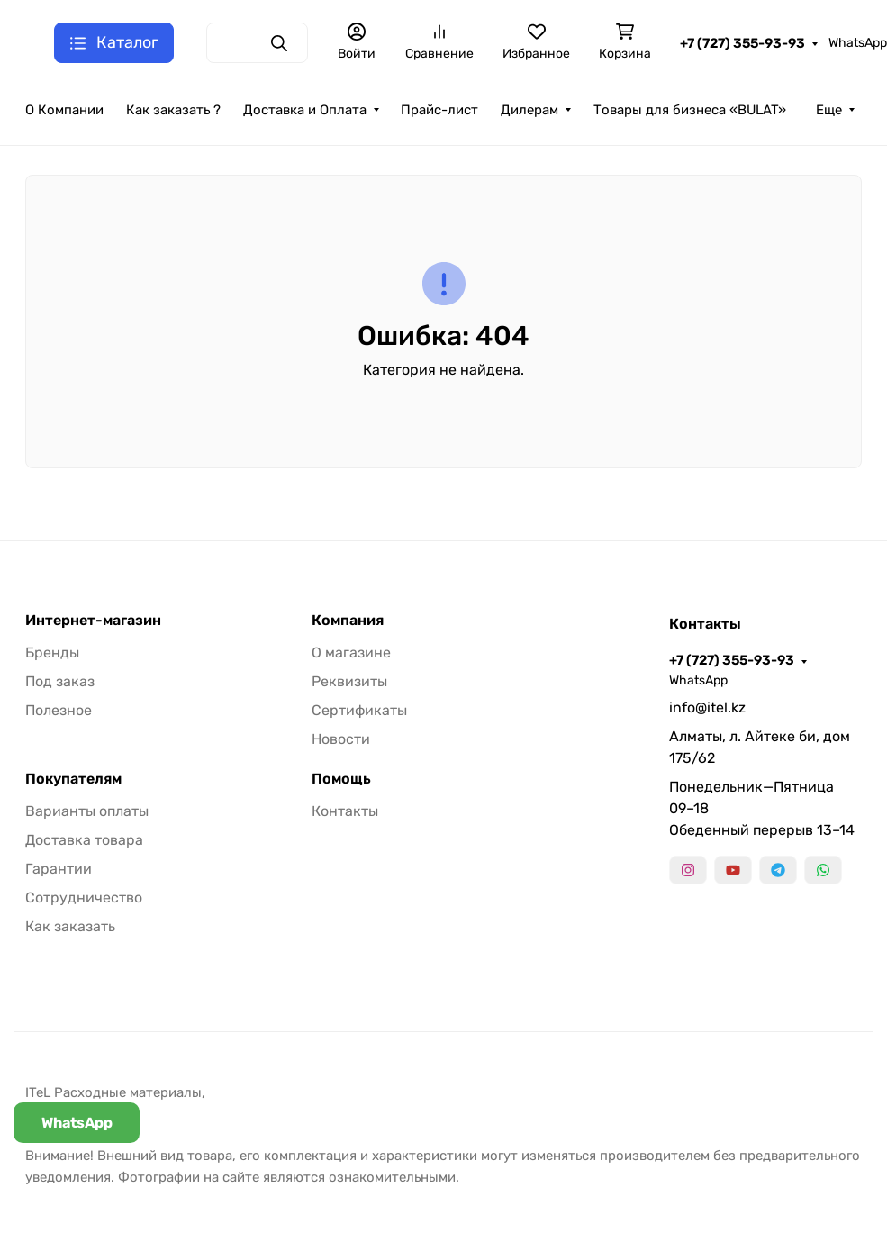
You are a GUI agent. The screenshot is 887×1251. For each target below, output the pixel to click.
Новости (341, 739)
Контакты (345, 811)
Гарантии (58, 868)
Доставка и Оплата (305, 110)
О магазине (351, 652)
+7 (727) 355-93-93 (742, 43)
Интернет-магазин (93, 620)
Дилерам (529, 110)
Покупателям (73, 779)
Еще (829, 110)
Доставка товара (84, 839)
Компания (348, 620)
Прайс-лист (439, 110)
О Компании (64, 110)
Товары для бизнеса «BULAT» (689, 110)
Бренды (52, 652)
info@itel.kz (707, 707)
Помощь (341, 779)
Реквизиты (349, 681)
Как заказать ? (173, 110)
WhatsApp (857, 42)
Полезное (58, 710)
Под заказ (60, 681)
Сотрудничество (83, 897)
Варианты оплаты (87, 811)
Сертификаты (359, 710)
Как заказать (70, 926)
